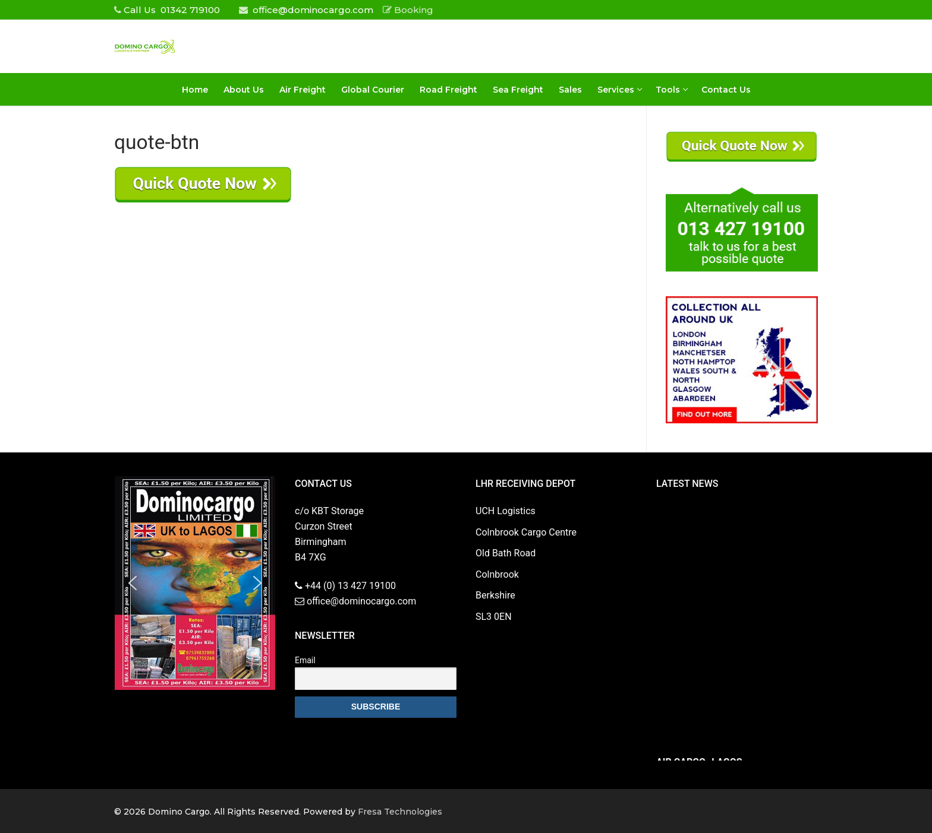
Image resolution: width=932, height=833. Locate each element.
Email (305, 660)
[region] (195, 583)
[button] (132, 583)
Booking (408, 9)
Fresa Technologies (400, 811)
